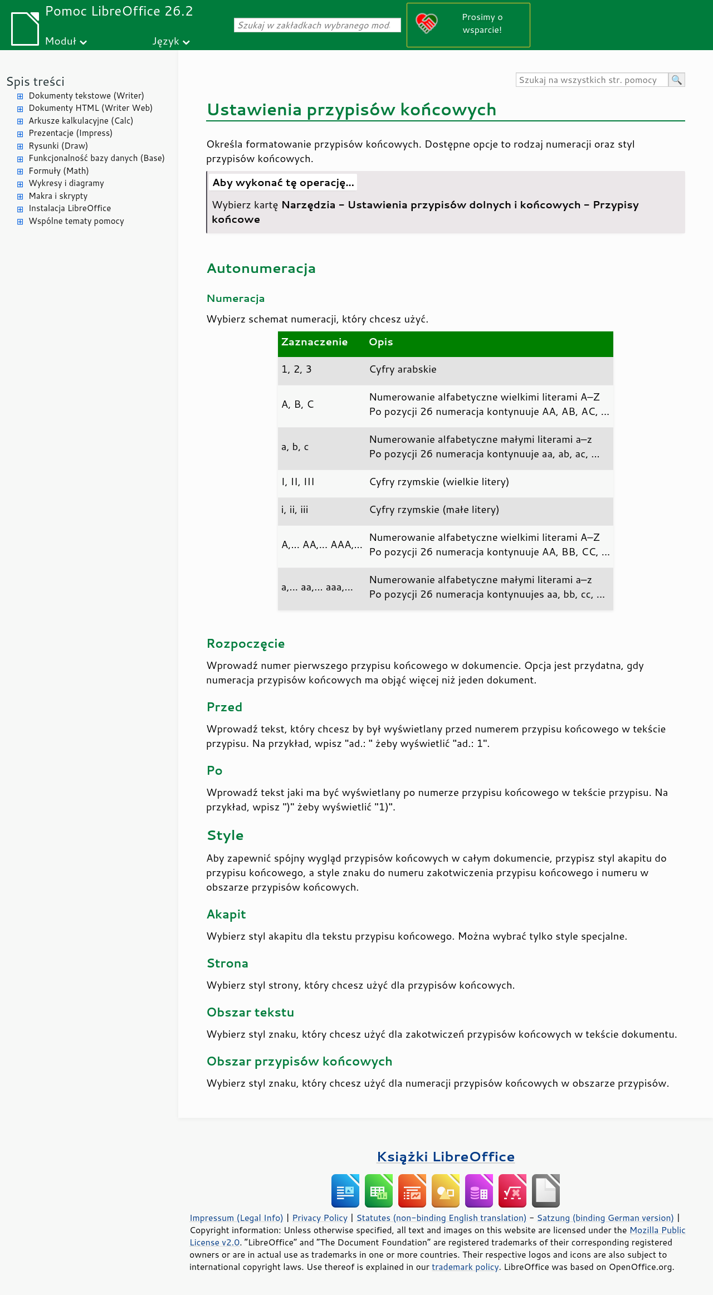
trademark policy (465, 1266)
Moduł (60, 40)
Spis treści (35, 81)
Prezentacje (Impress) (70, 133)
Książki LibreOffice (446, 1156)
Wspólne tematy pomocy (76, 221)
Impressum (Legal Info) (236, 1217)
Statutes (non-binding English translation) (441, 1217)
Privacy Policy (320, 1217)
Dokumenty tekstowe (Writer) (86, 95)
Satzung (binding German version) (606, 1217)
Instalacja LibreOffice (69, 208)
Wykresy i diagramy (66, 183)
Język (165, 40)
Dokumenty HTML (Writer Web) (90, 108)
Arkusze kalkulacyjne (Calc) (81, 120)
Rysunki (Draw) (58, 146)
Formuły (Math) (58, 171)
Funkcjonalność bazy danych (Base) (96, 158)
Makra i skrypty (57, 196)
